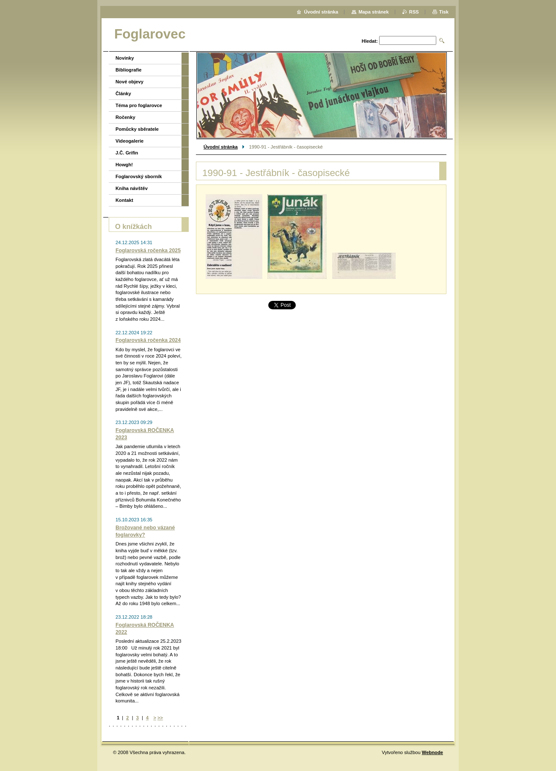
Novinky (125, 58)
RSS (414, 11)
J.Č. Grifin (127, 152)
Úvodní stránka (221, 146)
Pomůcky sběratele (137, 129)
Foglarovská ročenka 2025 (148, 250)
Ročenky (125, 117)
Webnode (432, 752)
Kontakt (124, 200)
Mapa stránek (373, 11)
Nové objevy (129, 81)
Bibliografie (129, 69)
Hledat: (370, 41)
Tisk (444, 11)
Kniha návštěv (132, 188)
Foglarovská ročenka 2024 (148, 340)
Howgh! (124, 164)
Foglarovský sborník (139, 176)
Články (123, 93)
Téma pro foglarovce (139, 105)
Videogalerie (129, 140)
